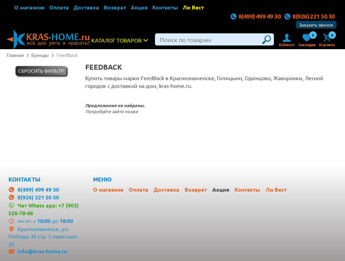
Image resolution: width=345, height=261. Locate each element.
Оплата (59, 7)
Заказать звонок (316, 25)
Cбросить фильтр (41, 71)
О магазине (29, 7)
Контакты (165, 7)
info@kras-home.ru (42, 251)
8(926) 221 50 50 (309, 16)
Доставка (86, 7)
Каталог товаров (121, 40)
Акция (139, 7)
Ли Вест (193, 7)
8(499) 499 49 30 (255, 16)
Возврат (115, 7)
